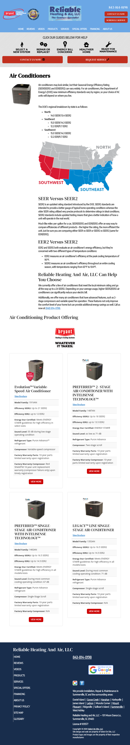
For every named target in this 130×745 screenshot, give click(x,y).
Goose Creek (93, 699)
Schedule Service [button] (116, 20)
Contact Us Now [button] (116, 14)
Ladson (90, 703)
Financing (95, 28)
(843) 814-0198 (52, 308)
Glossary (23, 718)
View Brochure (21, 396)
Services (65, 28)
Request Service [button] (97, 59)
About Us (107, 28)
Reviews (31, 28)
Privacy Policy (26, 706)
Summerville (117, 706)
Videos (41, 28)
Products (53, 28)
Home (21, 28)
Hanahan (105, 699)
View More (36, 481)
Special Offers (79, 28)
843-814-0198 (82, 657)
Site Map (22, 712)
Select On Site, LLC (95, 729)
